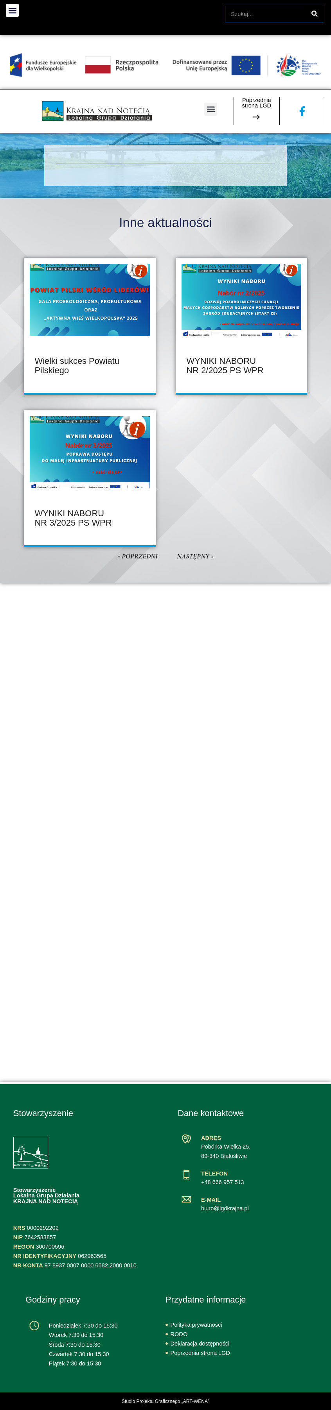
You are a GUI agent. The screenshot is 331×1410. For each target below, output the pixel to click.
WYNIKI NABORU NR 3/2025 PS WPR (73, 518)
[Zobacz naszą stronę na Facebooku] (302, 111)
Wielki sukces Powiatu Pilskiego (77, 365)
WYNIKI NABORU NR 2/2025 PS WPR (225, 365)
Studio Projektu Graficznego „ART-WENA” (165, 1401)
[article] (90, 326)
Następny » (195, 556)
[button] (210, 109)
